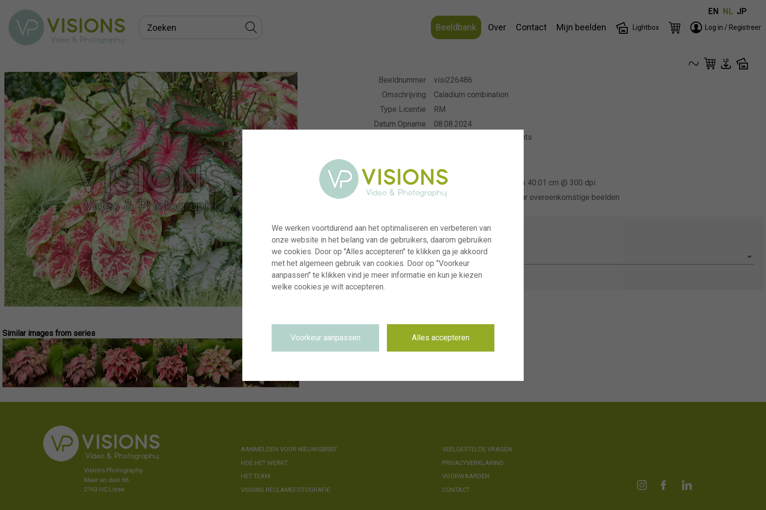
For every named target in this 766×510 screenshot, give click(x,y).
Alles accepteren (440, 337)
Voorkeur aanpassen (326, 337)
